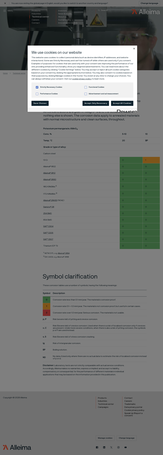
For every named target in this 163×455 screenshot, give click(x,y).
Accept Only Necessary (96, 103)
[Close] (134, 48)
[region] (82, 79)
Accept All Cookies (122, 103)
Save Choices (39, 103)
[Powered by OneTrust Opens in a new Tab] (126, 110)
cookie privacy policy (82, 79)
